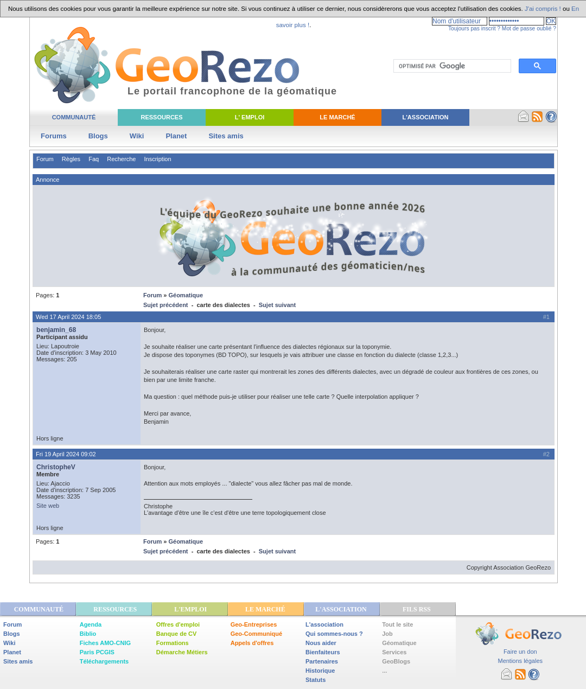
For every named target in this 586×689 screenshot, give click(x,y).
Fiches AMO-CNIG (105, 643)
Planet (176, 136)
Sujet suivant (277, 305)
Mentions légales (520, 661)
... (384, 670)
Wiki (137, 136)
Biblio (88, 633)
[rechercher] (451, 66)
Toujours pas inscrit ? (474, 28)
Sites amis (225, 136)
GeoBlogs (396, 661)
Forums (54, 136)
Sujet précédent (165, 305)
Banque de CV (176, 633)
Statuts (315, 680)
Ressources (161, 117)
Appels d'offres (252, 643)
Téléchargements (104, 661)
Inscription (157, 159)
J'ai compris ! (543, 8)
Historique (320, 670)
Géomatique (185, 295)
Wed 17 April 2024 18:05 (68, 317)
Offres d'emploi (178, 624)
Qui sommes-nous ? (334, 633)
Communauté (74, 117)
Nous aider (320, 643)
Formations (172, 643)
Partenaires (321, 661)
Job (387, 633)
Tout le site (397, 624)
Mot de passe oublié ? (529, 28)
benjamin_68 (56, 330)
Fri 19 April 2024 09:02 (66, 454)
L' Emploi (250, 117)
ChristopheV (55, 467)
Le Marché (337, 117)
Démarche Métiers (182, 652)
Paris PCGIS (97, 652)
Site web (47, 505)
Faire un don (520, 651)
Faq (93, 159)
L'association (324, 624)
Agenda (90, 624)
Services (394, 652)
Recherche (121, 159)
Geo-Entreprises (254, 624)
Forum (45, 159)
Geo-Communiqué (256, 633)
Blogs (98, 136)
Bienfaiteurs (322, 652)
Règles (71, 159)
